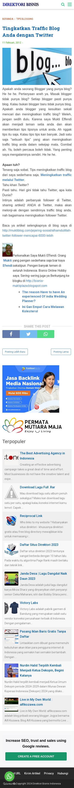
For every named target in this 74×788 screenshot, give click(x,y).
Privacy (49, 773)
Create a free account (36, 756)
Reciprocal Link (31, 516)
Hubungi (62, 773)
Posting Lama (60, 351)
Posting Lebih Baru (15, 351)
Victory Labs (29, 603)
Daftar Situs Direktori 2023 (39, 545)
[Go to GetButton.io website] (9, 784)
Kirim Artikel (32, 773)
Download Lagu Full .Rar (37, 487)
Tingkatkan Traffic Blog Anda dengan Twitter (31, 31)
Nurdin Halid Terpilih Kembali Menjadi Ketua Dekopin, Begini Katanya (42, 670)
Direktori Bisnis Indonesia (47, 783)
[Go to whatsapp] (9, 776)
